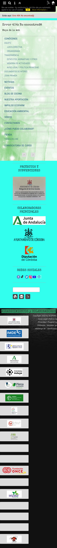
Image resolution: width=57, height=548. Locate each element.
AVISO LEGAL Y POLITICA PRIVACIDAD (23, 67)
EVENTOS (9, 87)
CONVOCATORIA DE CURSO (18, 145)
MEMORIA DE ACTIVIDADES (18, 63)
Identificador (52, 328)
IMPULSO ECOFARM (14, 105)
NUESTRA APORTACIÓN (16, 99)
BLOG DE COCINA (13, 93)
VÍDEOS (8, 117)
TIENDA (8, 134)
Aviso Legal (42, 319)
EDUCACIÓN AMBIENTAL (16, 111)
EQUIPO (7, 43)
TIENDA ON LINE (11, 139)
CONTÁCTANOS (12, 122)
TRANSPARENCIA (11, 55)
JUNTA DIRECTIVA (14, 47)
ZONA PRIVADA (10, 75)
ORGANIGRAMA (13, 51)
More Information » (39, 10)
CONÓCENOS (10, 38)
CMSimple (41, 325)
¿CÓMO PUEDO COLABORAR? (19, 128)
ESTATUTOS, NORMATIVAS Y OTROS (22, 59)
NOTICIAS (9, 81)
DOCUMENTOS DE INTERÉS (15, 71)
